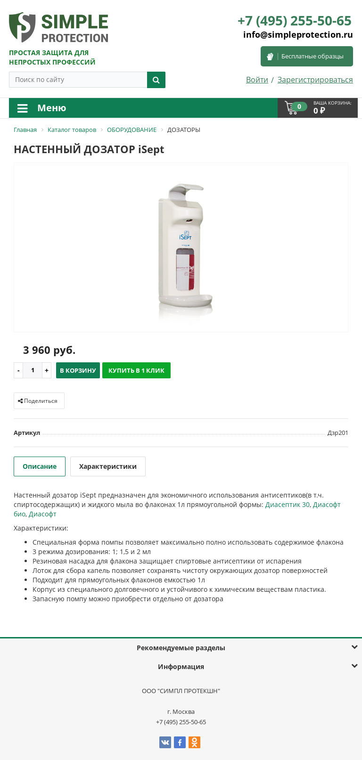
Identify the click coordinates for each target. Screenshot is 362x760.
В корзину (78, 370)
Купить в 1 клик (136, 370)
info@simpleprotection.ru (298, 34)
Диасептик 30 (287, 504)
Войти (257, 79)
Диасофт (43, 513)
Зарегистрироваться (315, 79)
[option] (181, 248)
